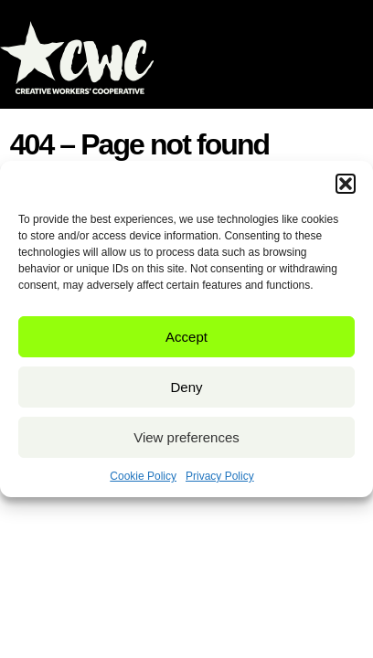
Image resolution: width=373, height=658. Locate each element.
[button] (345, 184)
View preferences (186, 437)
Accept (186, 337)
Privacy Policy (220, 476)
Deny (186, 387)
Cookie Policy (143, 476)
